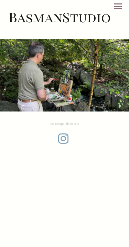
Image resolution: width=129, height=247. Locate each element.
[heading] (60, 17)
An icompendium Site (64, 124)
